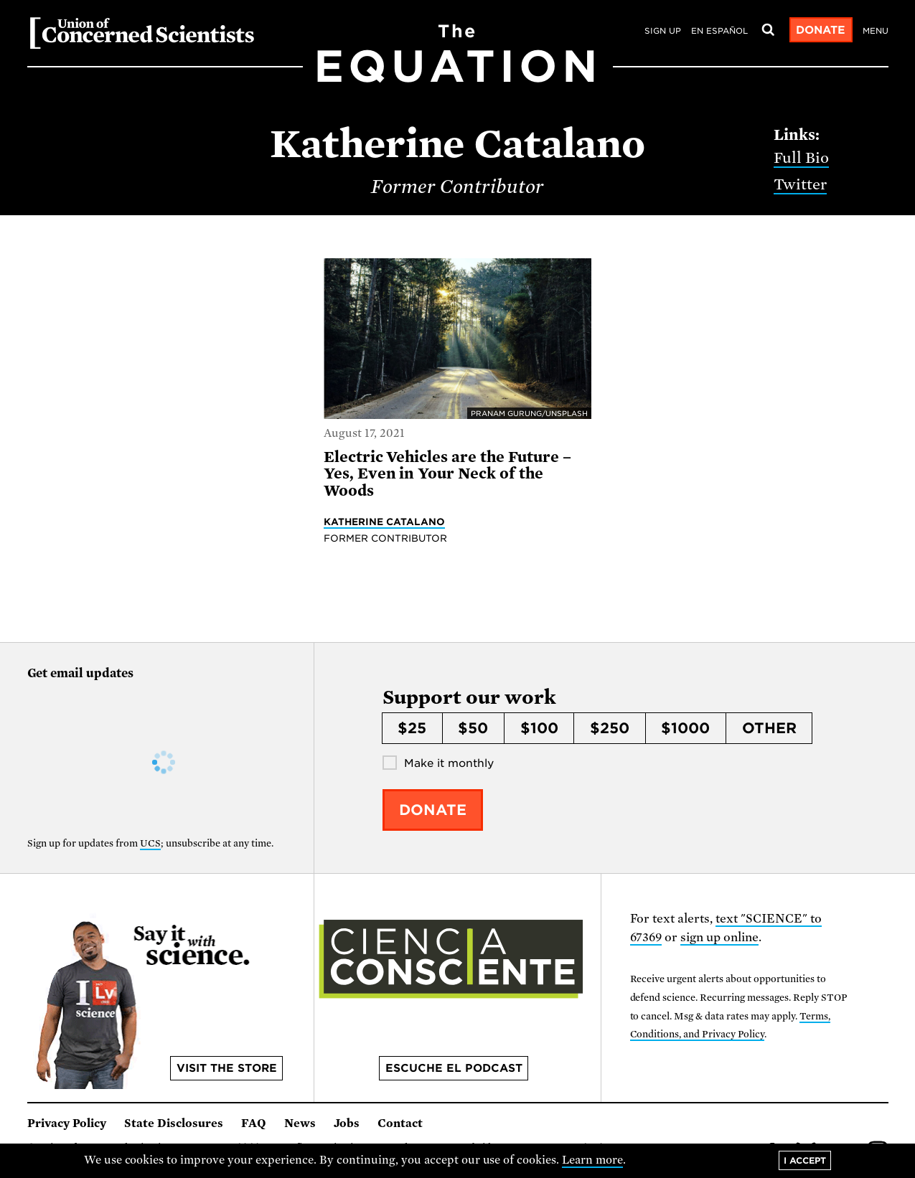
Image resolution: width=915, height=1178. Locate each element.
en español (719, 31)
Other (769, 728)
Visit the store (227, 1068)
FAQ (253, 1123)
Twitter (800, 184)
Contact (400, 1123)
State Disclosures (173, 1123)
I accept (805, 1160)
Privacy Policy (66, 1123)
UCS (150, 843)
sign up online (719, 937)
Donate (820, 30)
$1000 (685, 728)
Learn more (592, 1160)
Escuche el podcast (453, 1068)
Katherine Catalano (384, 521)
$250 (609, 728)
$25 (412, 728)
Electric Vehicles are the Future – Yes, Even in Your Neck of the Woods (447, 473)
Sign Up (662, 31)
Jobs (347, 1123)
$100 (539, 728)
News (300, 1123)
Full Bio (801, 157)
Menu (875, 31)
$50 (473, 728)
